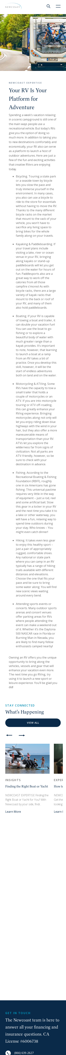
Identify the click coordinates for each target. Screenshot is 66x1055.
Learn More (13, 812)
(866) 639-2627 (24, 1053)
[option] (27, 779)
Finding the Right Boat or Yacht (26, 786)
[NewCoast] (12, 6)
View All (33, 722)
